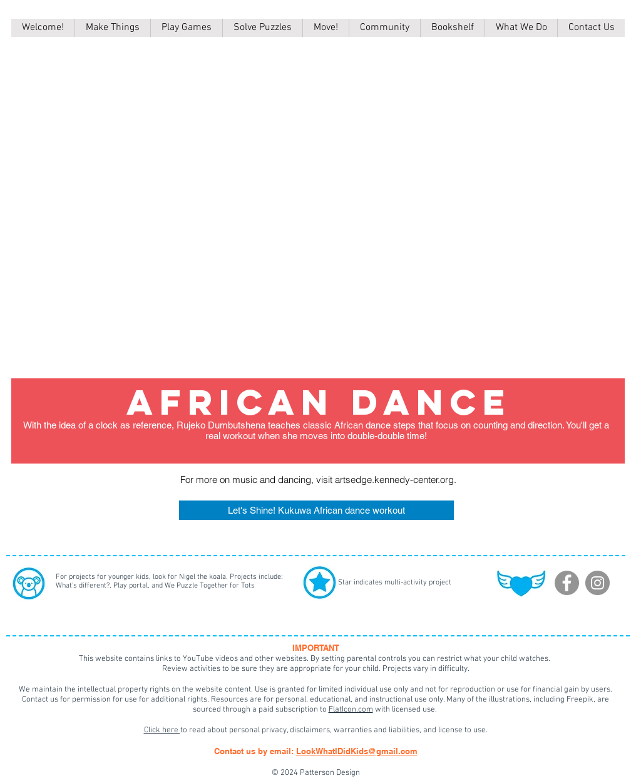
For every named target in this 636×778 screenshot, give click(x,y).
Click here (162, 730)
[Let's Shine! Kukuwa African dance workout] (316, 510)
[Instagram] (597, 583)
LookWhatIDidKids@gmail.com (357, 751)
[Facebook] (567, 583)
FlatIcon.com (351, 710)
